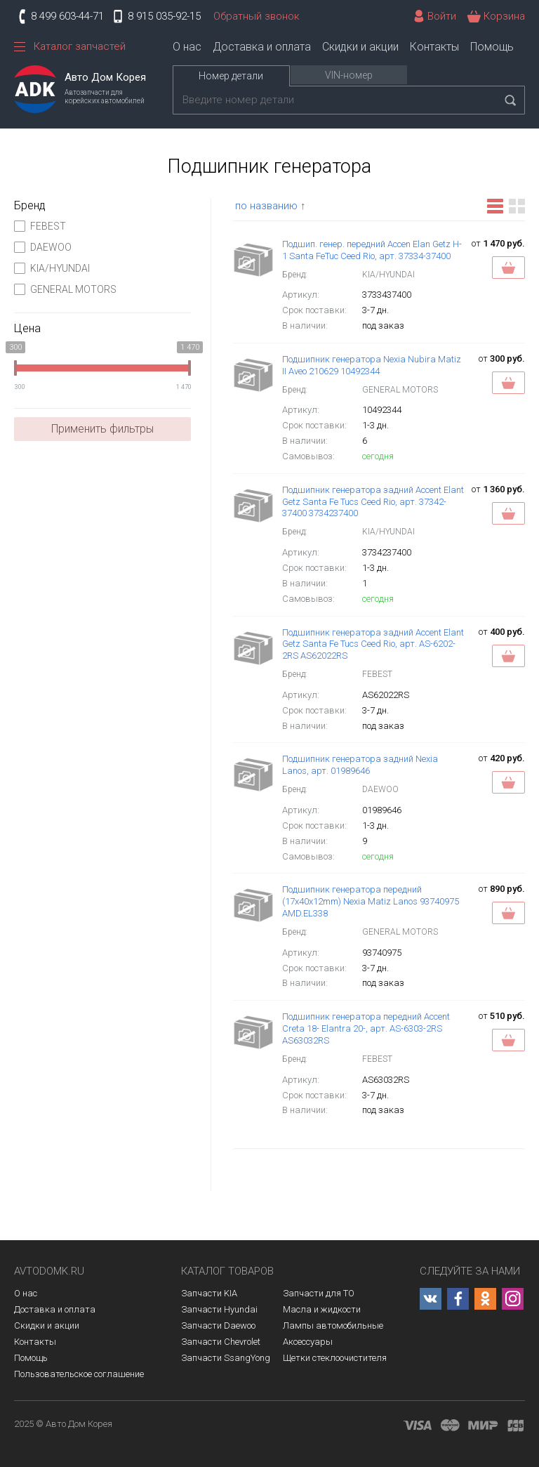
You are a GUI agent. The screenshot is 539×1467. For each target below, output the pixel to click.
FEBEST (40, 226)
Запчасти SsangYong (225, 1358)
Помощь (492, 46)
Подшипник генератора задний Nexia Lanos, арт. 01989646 (360, 765)
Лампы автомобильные (333, 1325)
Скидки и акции (360, 46)
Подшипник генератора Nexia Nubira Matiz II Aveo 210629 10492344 (371, 365)
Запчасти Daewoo (218, 1325)
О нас (187, 46)
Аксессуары (308, 1341)
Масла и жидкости (322, 1309)
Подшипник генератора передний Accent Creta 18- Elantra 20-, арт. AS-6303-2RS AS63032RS (366, 1028)
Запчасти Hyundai (219, 1309)
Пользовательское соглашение (79, 1374)
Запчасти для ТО (318, 1293)
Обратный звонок (256, 16)
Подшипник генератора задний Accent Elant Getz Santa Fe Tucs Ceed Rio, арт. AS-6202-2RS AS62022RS (373, 644)
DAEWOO (43, 247)
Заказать (508, 267)
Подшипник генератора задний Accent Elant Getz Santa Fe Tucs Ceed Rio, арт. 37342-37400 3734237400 (373, 502)
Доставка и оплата (262, 46)
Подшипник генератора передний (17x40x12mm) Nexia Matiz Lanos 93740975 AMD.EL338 (370, 901)
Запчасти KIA (209, 1293)
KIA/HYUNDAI (52, 268)
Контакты (434, 46)
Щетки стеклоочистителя (335, 1358)
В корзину (508, 382)
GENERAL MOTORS (65, 289)
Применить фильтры (102, 428)
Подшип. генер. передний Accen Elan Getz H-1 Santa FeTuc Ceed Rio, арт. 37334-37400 (372, 250)
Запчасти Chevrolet (220, 1341)
